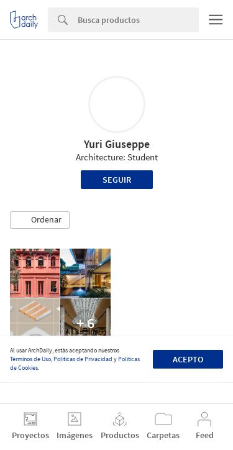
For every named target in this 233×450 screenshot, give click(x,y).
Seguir (117, 179)
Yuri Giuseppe (117, 144)
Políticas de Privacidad (82, 359)
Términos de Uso (30, 359)
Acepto (188, 359)
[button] (40, 220)
